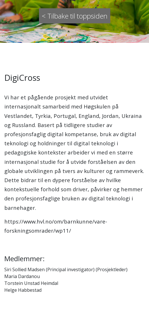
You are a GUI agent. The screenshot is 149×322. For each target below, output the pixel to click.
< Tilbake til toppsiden (74, 16)
